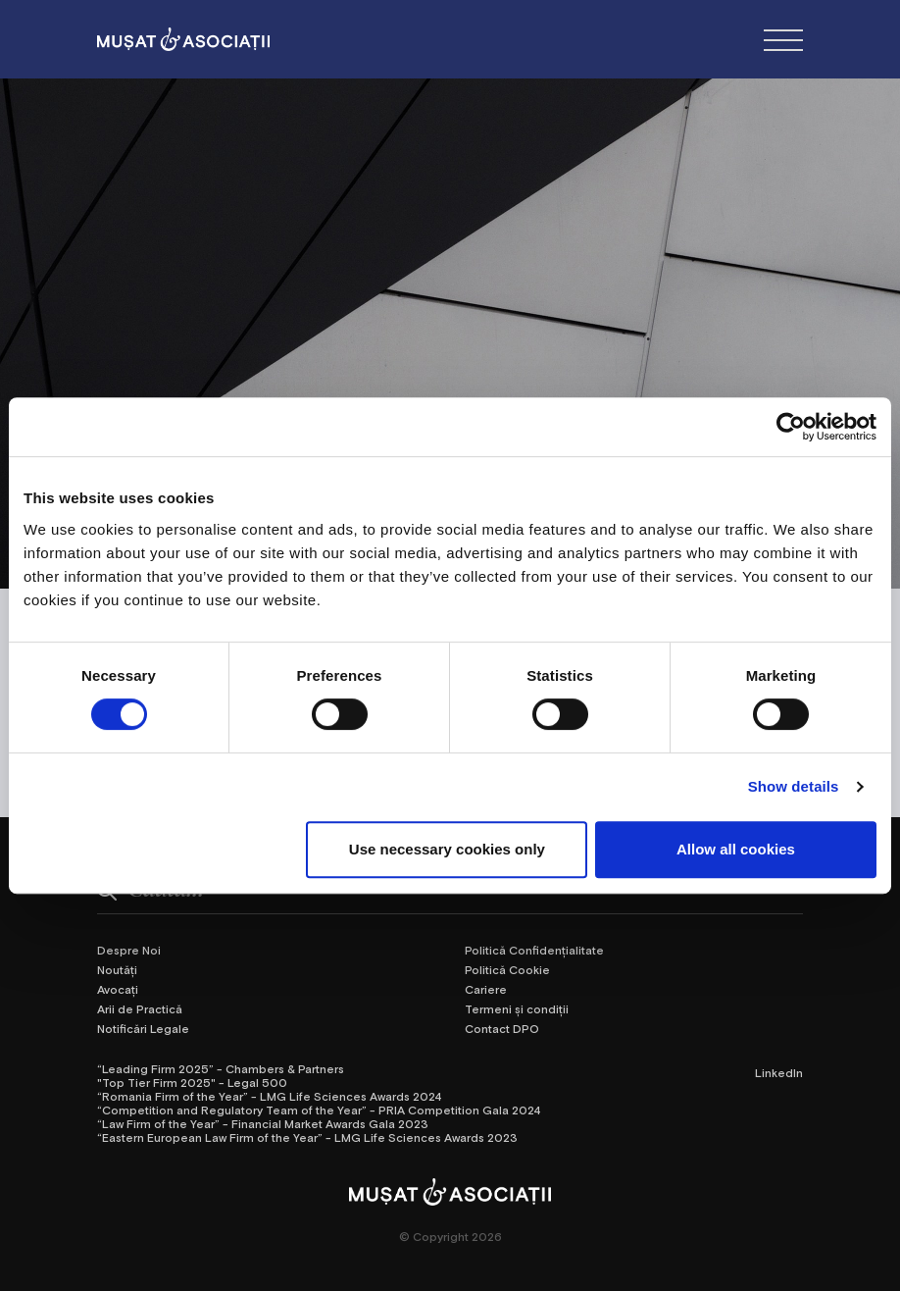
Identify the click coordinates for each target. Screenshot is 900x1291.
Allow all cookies (735, 849)
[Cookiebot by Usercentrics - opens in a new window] (790, 426)
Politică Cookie (507, 969)
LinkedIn (779, 1072)
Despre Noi (129, 949)
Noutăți (117, 969)
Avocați (117, 989)
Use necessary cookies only (447, 849)
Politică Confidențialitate (534, 949)
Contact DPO (502, 1028)
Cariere (486, 989)
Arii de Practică (139, 1008)
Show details (793, 786)
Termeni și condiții (517, 1008)
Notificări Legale (143, 1028)
